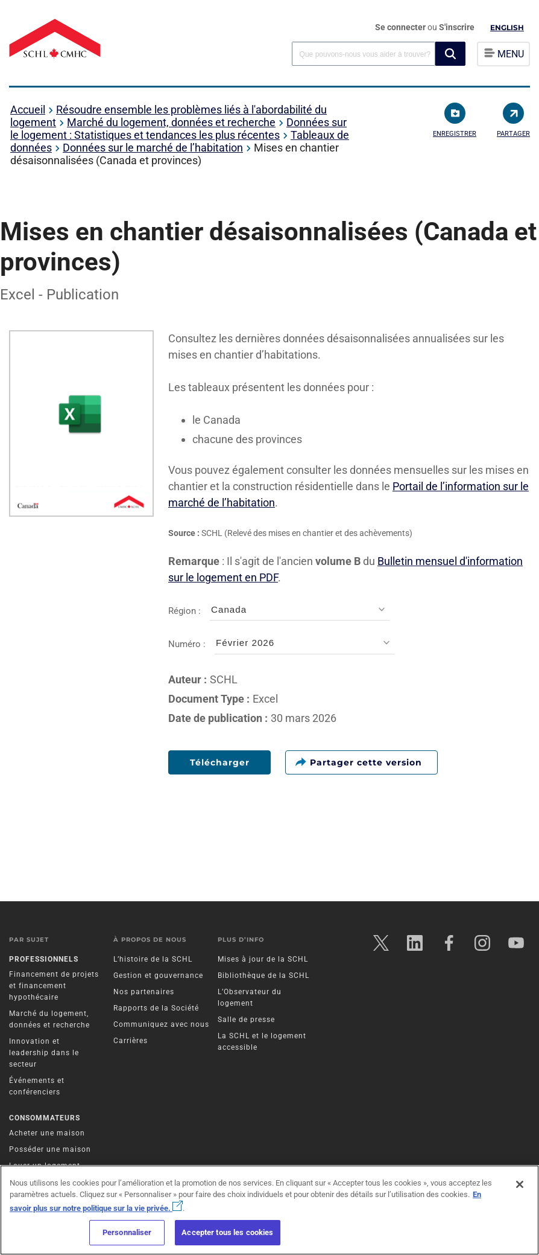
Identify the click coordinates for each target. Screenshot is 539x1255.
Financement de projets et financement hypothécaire (54, 985)
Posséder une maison (50, 1149)
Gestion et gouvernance (158, 975)
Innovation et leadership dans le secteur (44, 1052)
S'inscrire (456, 27)
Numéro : (281, 644)
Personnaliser (127, 1232)
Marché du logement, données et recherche (171, 122)
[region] (269, 1210)
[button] (450, 54)
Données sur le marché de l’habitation (153, 147)
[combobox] (363, 53)
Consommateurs (44, 1118)
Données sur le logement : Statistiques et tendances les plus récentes (178, 128)
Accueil (27, 109)
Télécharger (220, 762)
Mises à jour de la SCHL (263, 959)
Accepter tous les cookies (227, 1232)
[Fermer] (519, 1184)
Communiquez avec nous (161, 1024)
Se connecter (401, 27)
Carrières (130, 1040)
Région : (279, 611)
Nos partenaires (143, 992)
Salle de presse (246, 1019)
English (507, 27)
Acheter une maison (47, 1133)
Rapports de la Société (156, 1008)
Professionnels (43, 959)
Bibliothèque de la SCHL (263, 975)
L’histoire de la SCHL (152, 959)
